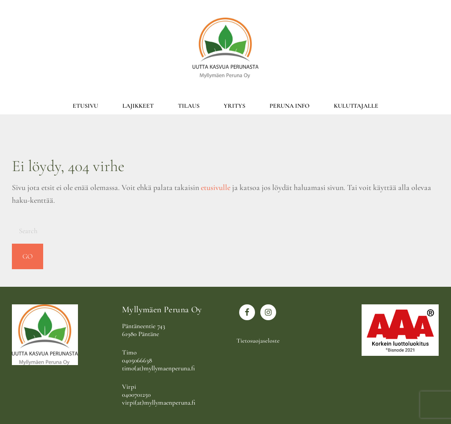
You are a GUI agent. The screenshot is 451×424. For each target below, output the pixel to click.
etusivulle (215, 187)
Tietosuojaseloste (258, 340)
